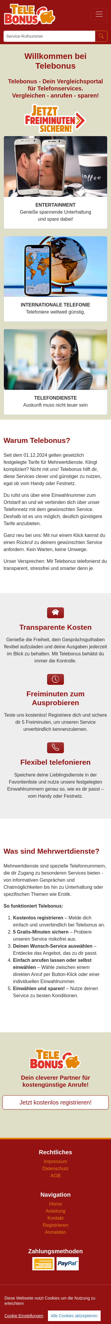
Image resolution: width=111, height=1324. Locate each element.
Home (55, 1203)
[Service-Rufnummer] (49, 36)
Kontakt (55, 1218)
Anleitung (55, 1210)
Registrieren (55, 1225)
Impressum (55, 1161)
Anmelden (55, 1232)
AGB (56, 1175)
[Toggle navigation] (99, 14)
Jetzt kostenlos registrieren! (55, 1102)
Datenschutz (55, 1168)
